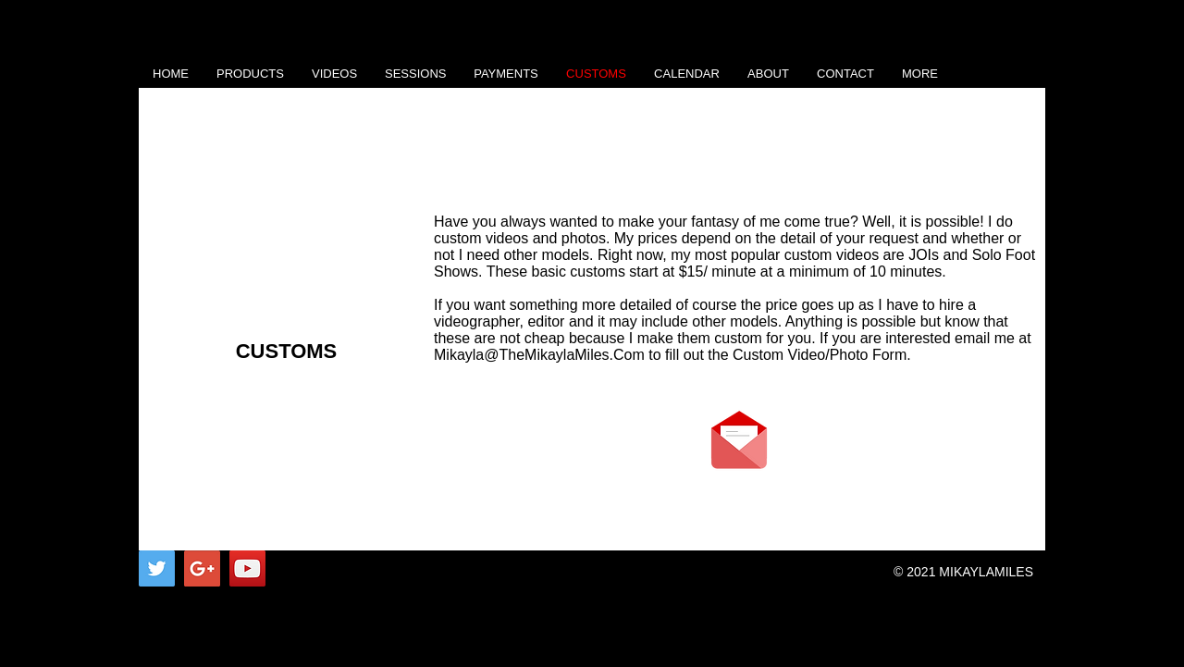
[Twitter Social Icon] (157, 568)
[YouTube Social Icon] (247, 568)
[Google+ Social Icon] (202, 568)
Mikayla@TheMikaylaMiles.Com (539, 355)
